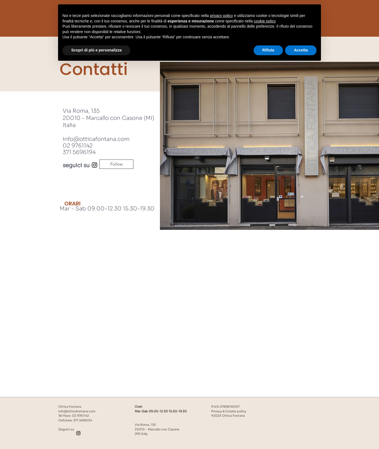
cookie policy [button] (264, 405)
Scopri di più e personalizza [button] (96, 434)
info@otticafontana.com (96, 139)
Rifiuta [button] (268, 434)
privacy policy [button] (221, 399)
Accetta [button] (301, 434)
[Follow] (116, 164)
